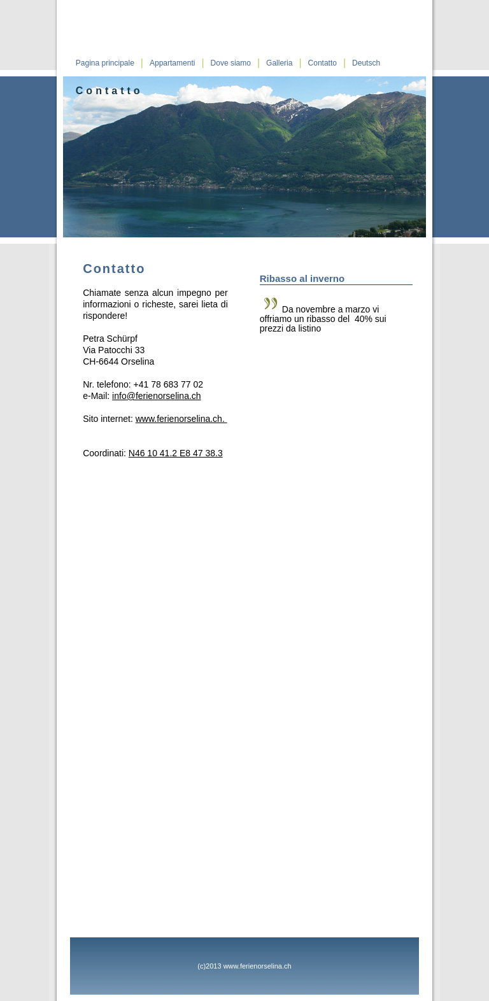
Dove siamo (231, 63)
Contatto (322, 63)
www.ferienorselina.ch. (181, 419)
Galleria (279, 63)
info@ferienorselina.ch (156, 396)
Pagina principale (105, 63)
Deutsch (366, 63)
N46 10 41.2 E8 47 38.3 (176, 453)
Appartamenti (172, 63)
